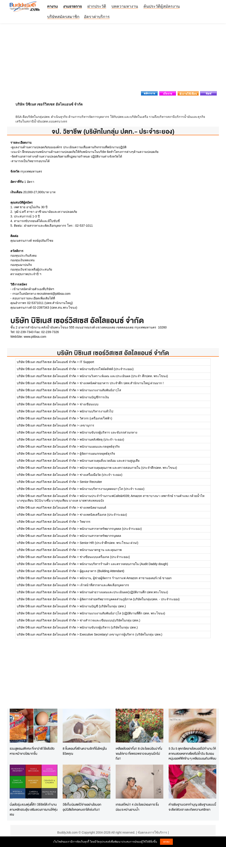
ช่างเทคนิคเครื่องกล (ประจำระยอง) (103, 514)
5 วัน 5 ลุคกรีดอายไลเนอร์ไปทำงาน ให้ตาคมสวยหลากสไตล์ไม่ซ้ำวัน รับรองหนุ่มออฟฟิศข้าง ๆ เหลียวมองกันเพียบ (192, 753)
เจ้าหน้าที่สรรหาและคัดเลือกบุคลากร (104, 585)
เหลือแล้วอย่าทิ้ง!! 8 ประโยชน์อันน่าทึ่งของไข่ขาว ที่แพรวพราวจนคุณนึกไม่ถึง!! (139, 753)
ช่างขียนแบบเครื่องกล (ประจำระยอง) (105, 557)
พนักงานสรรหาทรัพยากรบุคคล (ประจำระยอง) (111, 528)
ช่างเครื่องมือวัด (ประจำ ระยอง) (101, 474)
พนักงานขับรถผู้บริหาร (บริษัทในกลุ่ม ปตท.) (109, 627)
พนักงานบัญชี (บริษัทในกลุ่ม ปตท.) (103, 606)
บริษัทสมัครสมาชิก (63, 17)
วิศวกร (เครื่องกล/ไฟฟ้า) (96, 418)
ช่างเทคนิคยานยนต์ (93, 507)
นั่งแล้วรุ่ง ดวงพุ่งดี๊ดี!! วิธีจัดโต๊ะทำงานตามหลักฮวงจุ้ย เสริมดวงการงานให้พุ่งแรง (33, 809)
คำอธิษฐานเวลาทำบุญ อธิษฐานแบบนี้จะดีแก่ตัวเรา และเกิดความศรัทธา (192, 807)
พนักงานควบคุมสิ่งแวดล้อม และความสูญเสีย (109, 460)
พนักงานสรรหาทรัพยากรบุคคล (100, 535)
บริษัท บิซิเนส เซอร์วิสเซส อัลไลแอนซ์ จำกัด (113, 353)
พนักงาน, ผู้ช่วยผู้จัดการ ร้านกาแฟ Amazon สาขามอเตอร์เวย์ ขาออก (125, 578)
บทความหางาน (124, 6)
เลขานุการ (87, 425)
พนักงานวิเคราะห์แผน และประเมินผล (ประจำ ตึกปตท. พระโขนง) (124, 376)
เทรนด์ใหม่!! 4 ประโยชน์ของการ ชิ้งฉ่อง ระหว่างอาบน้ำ (137, 807)
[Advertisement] (113, 58)
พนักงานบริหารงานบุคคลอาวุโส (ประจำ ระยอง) (112, 489)
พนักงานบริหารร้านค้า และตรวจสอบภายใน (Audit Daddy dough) (124, 564)
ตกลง (166, 841)
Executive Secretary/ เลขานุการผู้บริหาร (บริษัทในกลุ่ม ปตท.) (121, 634)
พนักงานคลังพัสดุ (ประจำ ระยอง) (102, 439)
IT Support (87, 362)
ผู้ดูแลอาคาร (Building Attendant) (102, 571)
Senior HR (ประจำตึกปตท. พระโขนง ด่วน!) (109, 543)
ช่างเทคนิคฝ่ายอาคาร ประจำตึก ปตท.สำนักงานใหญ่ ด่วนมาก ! (122, 383)
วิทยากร (85, 521)
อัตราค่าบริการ (97, 17)
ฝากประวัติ (96, 6)
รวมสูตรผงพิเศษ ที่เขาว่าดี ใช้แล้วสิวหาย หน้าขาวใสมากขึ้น (32, 751)
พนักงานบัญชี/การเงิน (94, 397)
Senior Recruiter (91, 482)
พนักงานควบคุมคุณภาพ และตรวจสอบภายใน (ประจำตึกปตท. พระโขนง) (128, 467)
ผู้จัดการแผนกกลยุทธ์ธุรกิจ (97, 453)
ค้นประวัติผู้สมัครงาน (161, 6)
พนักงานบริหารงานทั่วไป (96, 411)
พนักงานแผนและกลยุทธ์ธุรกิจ (100, 446)
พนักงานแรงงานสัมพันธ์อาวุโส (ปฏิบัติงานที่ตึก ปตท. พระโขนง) (122, 613)
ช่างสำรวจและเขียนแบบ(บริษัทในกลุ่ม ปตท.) (110, 620)
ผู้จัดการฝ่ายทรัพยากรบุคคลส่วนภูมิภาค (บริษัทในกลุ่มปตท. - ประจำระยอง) (130, 599)
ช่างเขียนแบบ (89, 404)
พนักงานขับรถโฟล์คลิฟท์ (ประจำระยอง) (107, 369)
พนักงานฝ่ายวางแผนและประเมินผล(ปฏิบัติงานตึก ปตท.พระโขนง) (124, 592)
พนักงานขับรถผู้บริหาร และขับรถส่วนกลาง (108, 432)
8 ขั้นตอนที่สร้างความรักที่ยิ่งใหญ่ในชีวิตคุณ (85, 751)
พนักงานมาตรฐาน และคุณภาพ (101, 550)
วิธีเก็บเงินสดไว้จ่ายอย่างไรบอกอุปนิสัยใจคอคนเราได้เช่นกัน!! (82, 807)
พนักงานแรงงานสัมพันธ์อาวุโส (100, 390)
